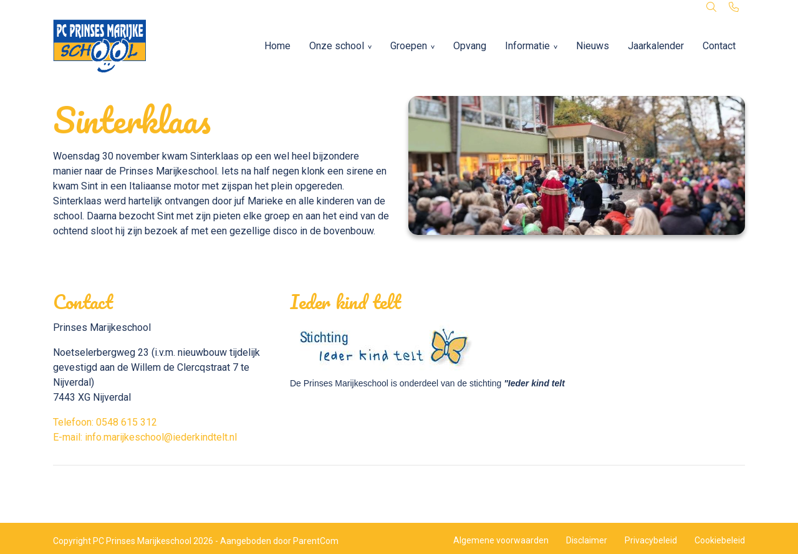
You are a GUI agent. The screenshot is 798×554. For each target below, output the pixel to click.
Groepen (408, 46)
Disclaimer (586, 540)
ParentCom (316, 541)
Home (277, 46)
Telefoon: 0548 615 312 (105, 422)
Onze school (336, 46)
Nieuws (592, 46)
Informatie (527, 46)
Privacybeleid (651, 540)
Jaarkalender (656, 46)
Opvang (469, 46)
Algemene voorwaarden (501, 540)
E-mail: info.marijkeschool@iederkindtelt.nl (145, 437)
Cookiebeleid (720, 540)
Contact (719, 46)
